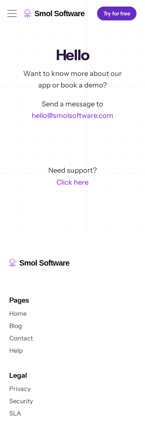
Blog (15, 326)
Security (21, 401)
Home (18, 313)
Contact (21, 338)
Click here (72, 182)
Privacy (20, 388)
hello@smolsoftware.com (72, 115)
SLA (15, 413)
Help (16, 350)
